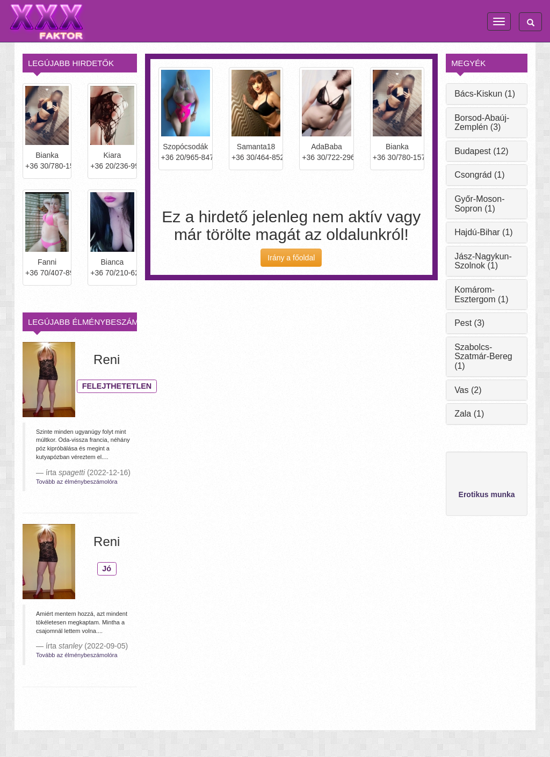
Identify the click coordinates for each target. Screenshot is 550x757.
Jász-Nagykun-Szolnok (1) (483, 261)
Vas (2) (467, 390)
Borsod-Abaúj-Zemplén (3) (481, 122)
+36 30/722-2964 (326, 157)
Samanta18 (256, 146)
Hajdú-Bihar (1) (483, 232)
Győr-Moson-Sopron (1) (479, 203)
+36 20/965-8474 (185, 157)
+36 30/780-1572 (47, 166)
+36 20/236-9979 (112, 166)
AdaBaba (326, 146)
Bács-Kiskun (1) (484, 93)
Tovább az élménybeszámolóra (77, 481)
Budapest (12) (481, 151)
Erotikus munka (487, 494)
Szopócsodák (185, 146)
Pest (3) (469, 322)
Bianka (47, 155)
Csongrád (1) (479, 174)
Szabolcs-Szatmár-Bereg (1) (483, 356)
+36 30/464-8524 (255, 157)
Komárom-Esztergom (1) (481, 294)
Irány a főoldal (291, 257)
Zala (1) (469, 413)
